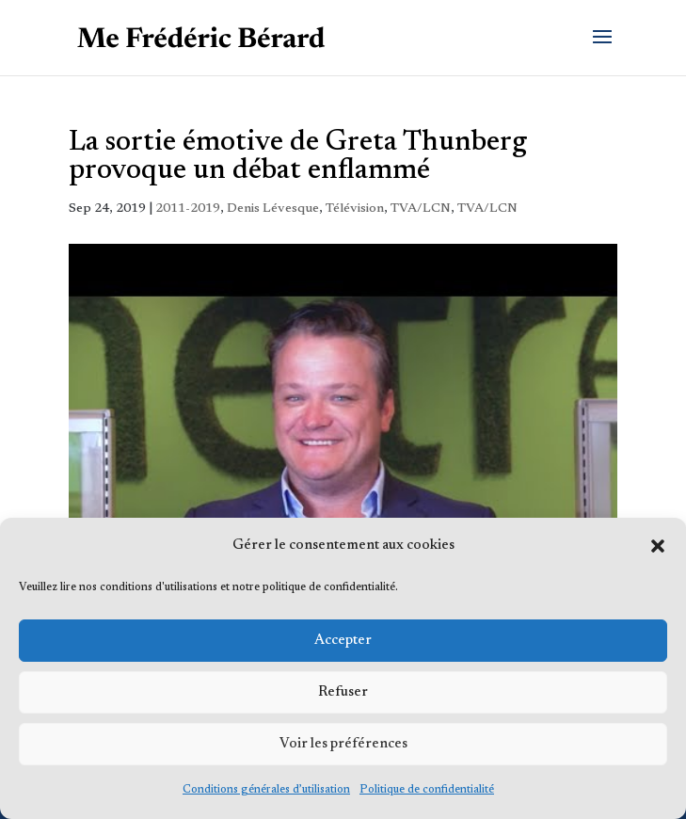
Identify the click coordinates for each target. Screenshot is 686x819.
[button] (657, 546)
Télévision (355, 209)
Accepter (343, 641)
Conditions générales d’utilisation (266, 789)
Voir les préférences (343, 744)
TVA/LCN (421, 209)
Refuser (343, 692)
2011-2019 (187, 209)
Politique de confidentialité (426, 789)
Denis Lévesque (273, 209)
